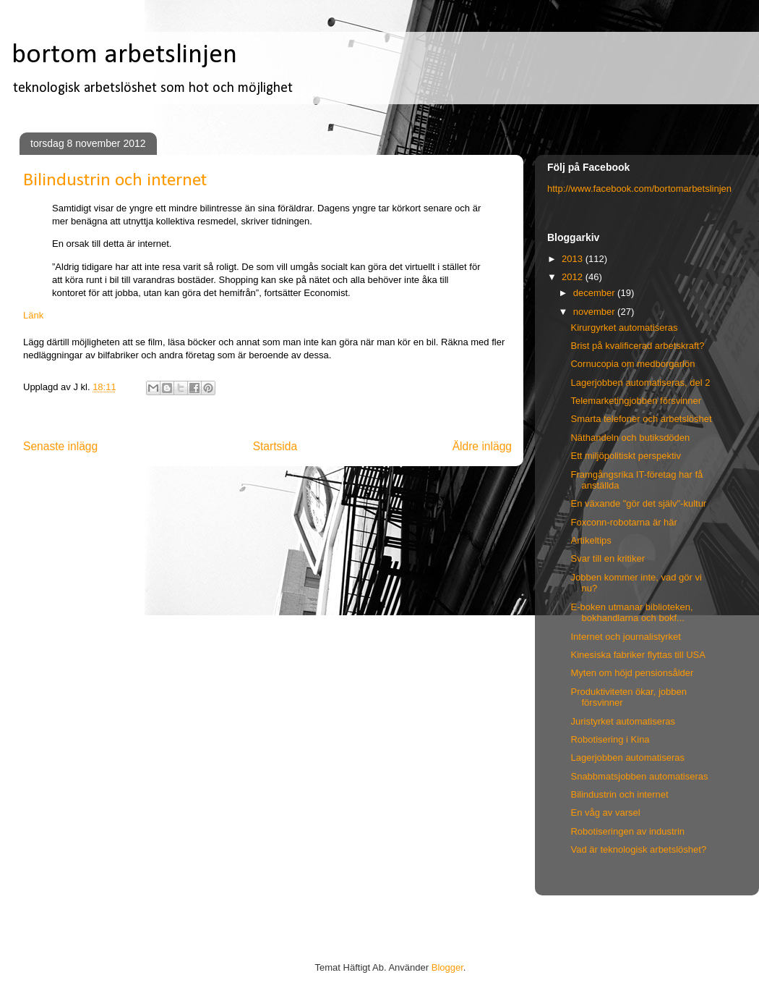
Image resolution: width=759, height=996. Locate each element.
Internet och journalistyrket (625, 636)
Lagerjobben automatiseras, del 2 (640, 382)
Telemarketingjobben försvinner (635, 400)
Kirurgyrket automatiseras (623, 327)
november (595, 311)
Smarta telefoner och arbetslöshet (640, 418)
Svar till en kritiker (607, 558)
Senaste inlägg (60, 446)
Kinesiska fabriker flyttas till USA (637, 654)
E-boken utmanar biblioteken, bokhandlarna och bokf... (631, 613)
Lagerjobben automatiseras (627, 757)
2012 (574, 276)
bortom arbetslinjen (124, 55)
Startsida (275, 446)
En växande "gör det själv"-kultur (638, 503)
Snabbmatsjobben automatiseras (639, 776)
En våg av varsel (605, 812)
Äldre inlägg (482, 446)
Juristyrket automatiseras (622, 721)
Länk (33, 315)
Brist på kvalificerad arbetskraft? (637, 345)
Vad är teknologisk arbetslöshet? (638, 849)
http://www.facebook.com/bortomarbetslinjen (639, 188)
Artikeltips (590, 540)
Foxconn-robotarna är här (623, 522)
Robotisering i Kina (609, 739)
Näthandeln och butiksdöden (630, 437)
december (595, 292)
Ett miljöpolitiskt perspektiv (625, 455)
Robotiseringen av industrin (627, 831)
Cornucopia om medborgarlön (632, 363)
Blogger (447, 967)
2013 (574, 258)
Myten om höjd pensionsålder (631, 672)
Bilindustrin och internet (619, 794)
